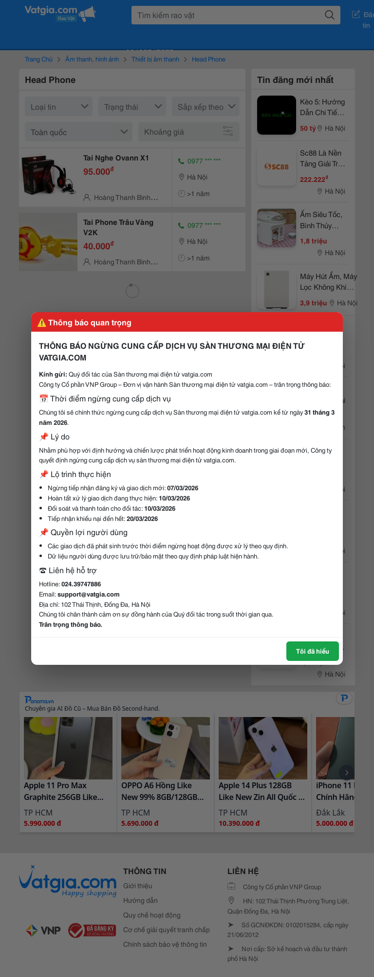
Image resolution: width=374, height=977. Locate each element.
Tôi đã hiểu (312, 650)
